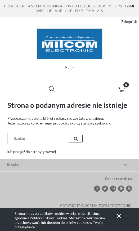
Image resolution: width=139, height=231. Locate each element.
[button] (17, 88)
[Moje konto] (87, 89)
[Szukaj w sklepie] (39, 138)
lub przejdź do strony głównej (31, 151)
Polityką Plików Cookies (48, 218)
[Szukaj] (52, 88)
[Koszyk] (121, 88)
